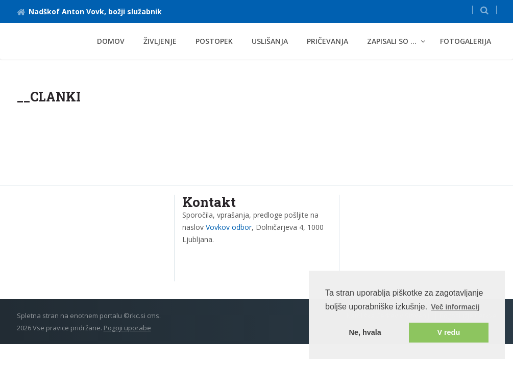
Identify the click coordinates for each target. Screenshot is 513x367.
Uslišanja (270, 41)
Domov (111, 41)
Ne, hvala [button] (365, 332)
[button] (484, 10)
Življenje (160, 41)
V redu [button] (448, 332)
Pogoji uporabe (127, 327)
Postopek (214, 41)
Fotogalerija (465, 41)
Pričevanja (327, 41)
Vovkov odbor (229, 227)
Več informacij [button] (455, 307)
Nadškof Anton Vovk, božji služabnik (89, 11)
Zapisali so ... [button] (392, 41)
